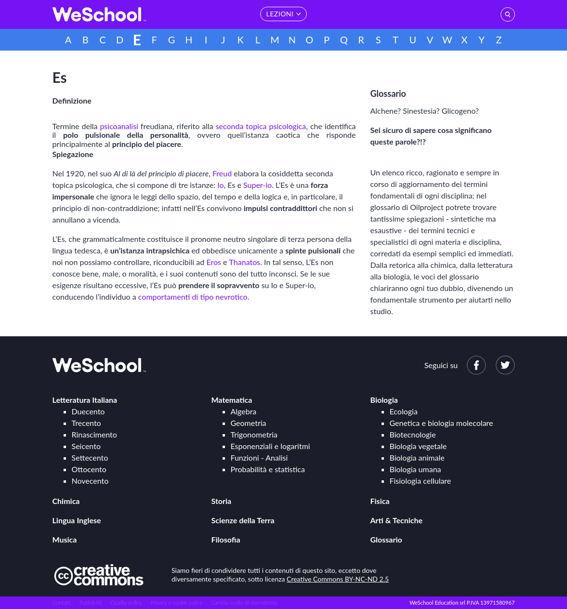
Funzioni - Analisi (259, 457)
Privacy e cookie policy (176, 602)
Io (220, 184)
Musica (65, 539)
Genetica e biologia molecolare (441, 422)
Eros (213, 261)
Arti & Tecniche (396, 520)
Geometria (248, 422)
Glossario (386, 539)
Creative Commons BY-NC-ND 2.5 (338, 579)
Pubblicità (91, 602)
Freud (222, 173)
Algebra (244, 411)
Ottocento (89, 469)
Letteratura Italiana (85, 399)
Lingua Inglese (77, 520)
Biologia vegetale (418, 445)
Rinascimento (94, 434)
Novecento (90, 480)
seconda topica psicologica (261, 126)
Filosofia (225, 539)
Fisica (380, 500)
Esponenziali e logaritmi (270, 445)
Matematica (231, 399)
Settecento (90, 457)
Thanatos (245, 261)
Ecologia (404, 411)
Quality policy (126, 602)
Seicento (86, 445)
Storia (221, 500)
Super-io (257, 184)
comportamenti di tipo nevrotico (193, 296)
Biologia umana (415, 469)
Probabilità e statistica (268, 469)
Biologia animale (417, 457)
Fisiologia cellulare (420, 480)
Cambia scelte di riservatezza (244, 602)
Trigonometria (254, 434)
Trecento (86, 422)
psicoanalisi (119, 126)
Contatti (62, 602)
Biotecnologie (413, 434)
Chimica (66, 500)
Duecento (88, 411)
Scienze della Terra (243, 520)
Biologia (384, 399)
